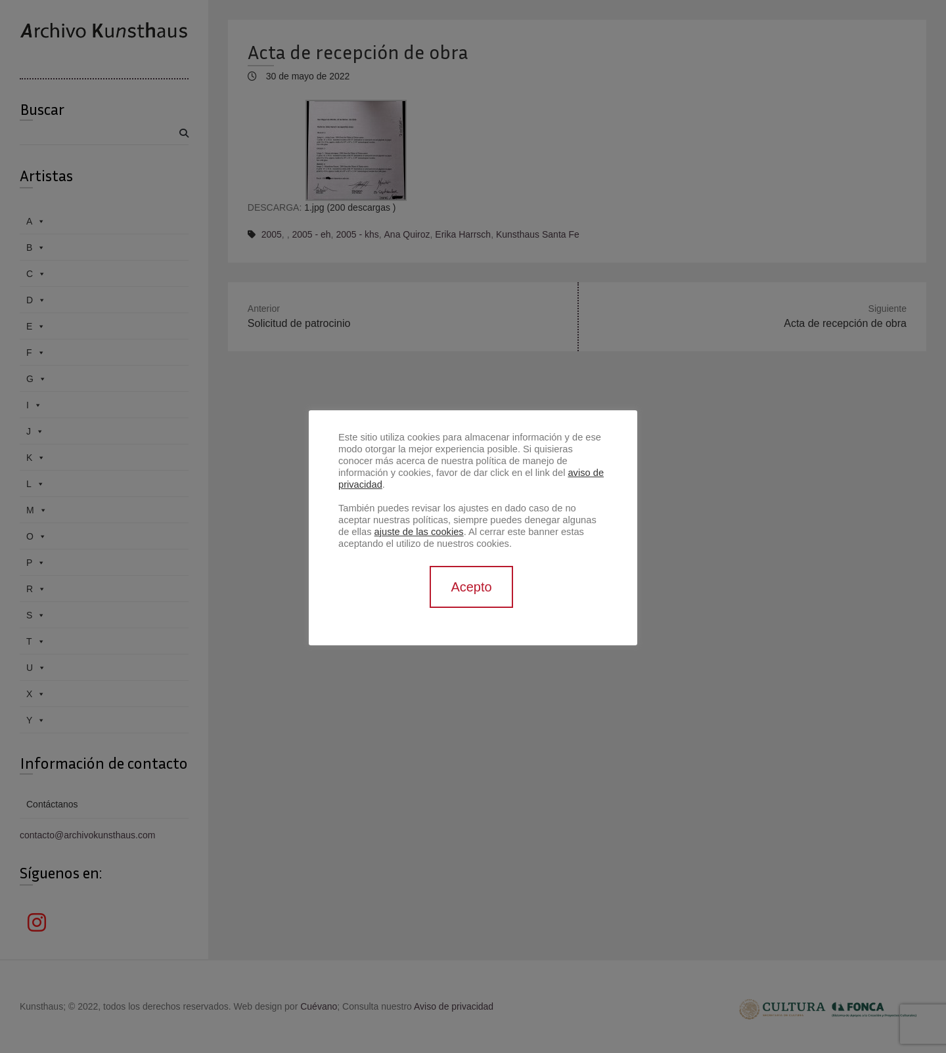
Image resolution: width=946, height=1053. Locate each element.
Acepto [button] (471, 587)
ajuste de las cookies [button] (419, 531)
